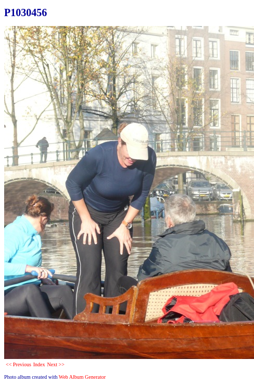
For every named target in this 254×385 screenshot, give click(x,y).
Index (39, 364)
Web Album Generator (82, 377)
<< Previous (18, 364)
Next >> (56, 364)
